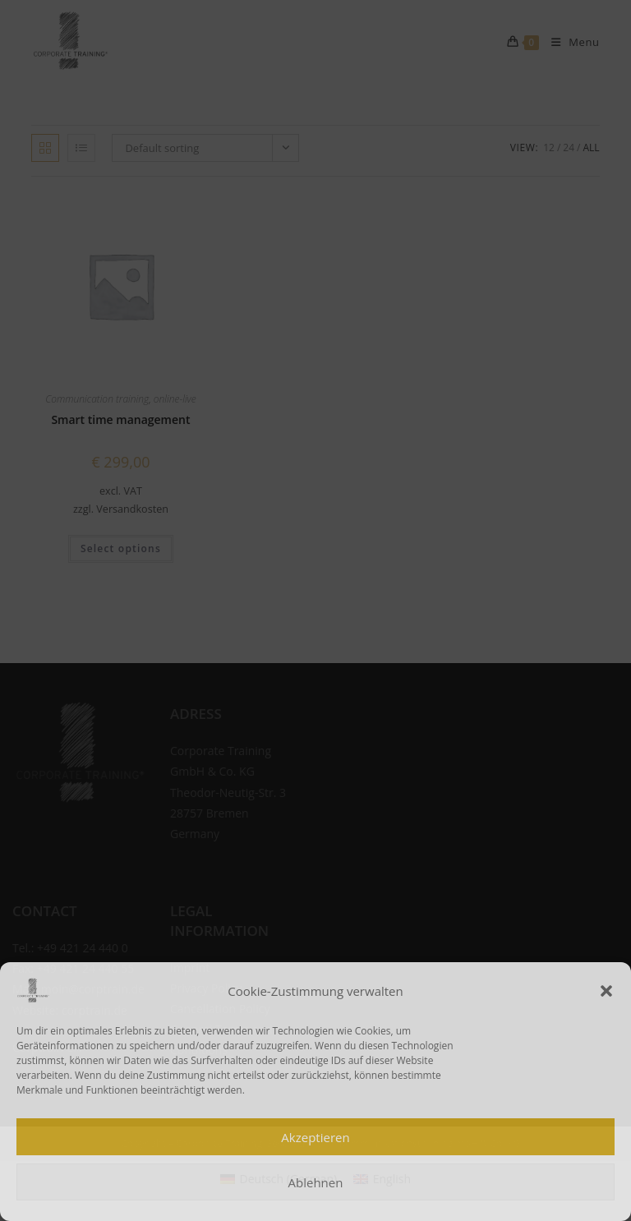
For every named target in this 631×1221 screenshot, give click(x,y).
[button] (606, 991)
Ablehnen (315, 1182)
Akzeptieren (315, 1137)
